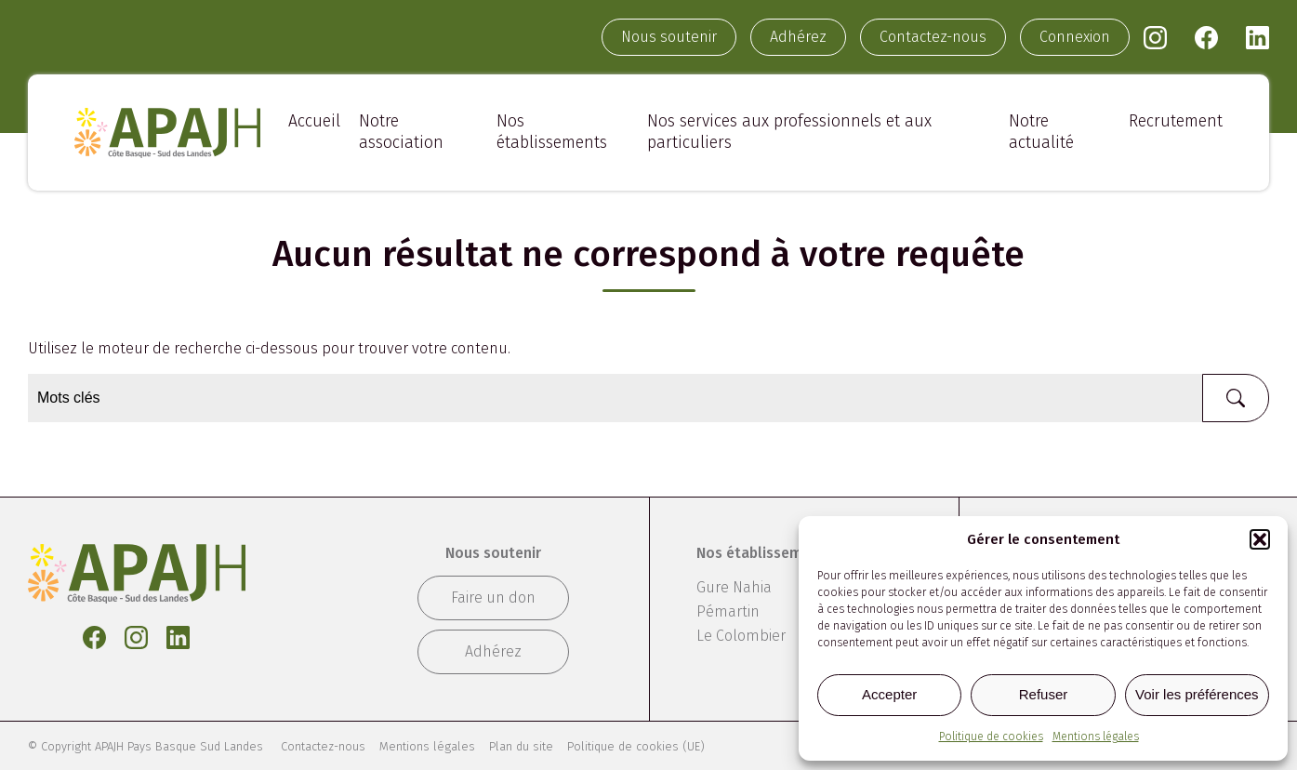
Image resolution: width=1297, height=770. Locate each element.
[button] (1260, 539)
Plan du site (521, 746)
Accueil (314, 121)
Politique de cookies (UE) (636, 746)
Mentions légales (1095, 736)
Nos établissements (551, 132)
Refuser (1043, 694)
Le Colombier (741, 635)
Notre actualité (1041, 132)
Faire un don (493, 597)
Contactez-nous (933, 37)
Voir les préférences (1197, 694)
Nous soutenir (669, 37)
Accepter (889, 694)
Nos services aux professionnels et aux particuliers (789, 132)
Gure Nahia (734, 587)
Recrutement (1176, 121)
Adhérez (798, 37)
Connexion (1074, 37)
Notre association (401, 132)
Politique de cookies (991, 736)
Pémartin (728, 611)
